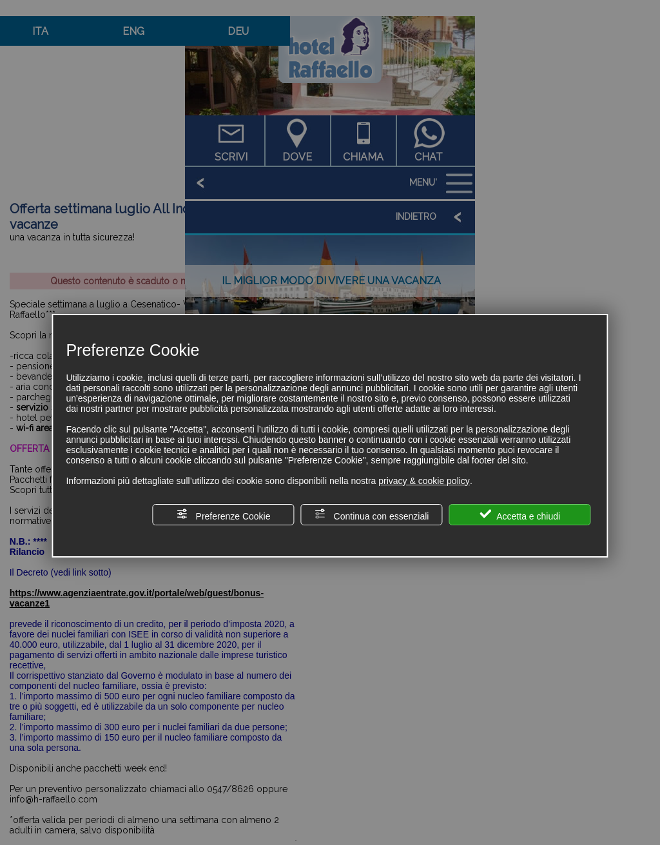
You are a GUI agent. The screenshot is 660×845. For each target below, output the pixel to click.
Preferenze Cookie (224, 514)
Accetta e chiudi (520, 514)
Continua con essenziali (372, 514)
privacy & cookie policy (424, 481)
